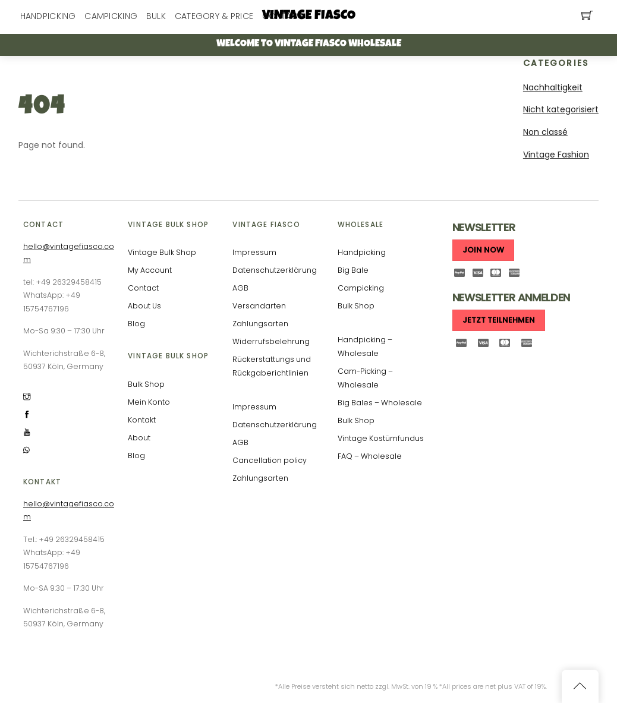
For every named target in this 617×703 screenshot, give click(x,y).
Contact (143, 288)
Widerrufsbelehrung (271, 341)
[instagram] (26, 396)
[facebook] (26, 414)
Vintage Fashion (556, 154)
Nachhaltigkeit (553, 87)
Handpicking (362, 252)
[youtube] (26, 432)
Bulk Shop (146, 384)
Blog (136, 324)
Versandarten (259, 306)
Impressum (254, 252)
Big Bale (353, 270)
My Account (150, 270)
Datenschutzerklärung (274, 270)
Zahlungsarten (260, 324)
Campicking (361, 288)
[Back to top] (580, 686)
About (139, 438)
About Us (144, 306)
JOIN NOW (483, 250)
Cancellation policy (269, 460)
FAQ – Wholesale (370, 456)
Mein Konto (149, 402)
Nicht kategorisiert (561, 109)
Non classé (545, 132)
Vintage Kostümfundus (381, 438)
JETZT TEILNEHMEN (498, 320)
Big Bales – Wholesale (380, 403)
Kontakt (142, 420)
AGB (240, 288)
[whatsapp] (26, 450)
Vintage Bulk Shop (162, 252)
